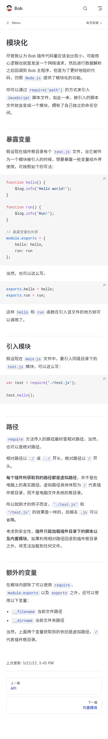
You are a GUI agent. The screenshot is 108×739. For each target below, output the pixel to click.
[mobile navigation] (99, 8)
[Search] (85, 8)
